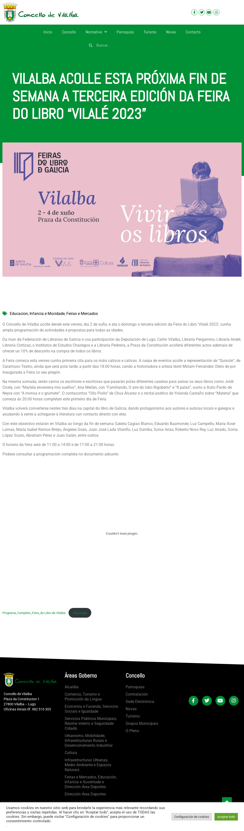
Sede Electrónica (140, 701)
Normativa (96, 32)
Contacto (193, 32)
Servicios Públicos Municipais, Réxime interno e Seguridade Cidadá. (91, 723)
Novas (171, 32)
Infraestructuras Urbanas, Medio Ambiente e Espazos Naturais (88, 765)
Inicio (47, 32)
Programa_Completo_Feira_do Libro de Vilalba (34, 613)
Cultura (71, 752)
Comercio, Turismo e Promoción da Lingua (83, 696)
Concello (69, 32)
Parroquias (125, 32)
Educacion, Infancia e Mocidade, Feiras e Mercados (54, 313)
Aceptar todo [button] (226, 817)
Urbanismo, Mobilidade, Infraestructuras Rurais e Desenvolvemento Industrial (88, 740)
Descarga (80, 613)
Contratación (137, 694)
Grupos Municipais (142, 723)
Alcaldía (72, 687)
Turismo (150, 32)
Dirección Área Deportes (85, 794)
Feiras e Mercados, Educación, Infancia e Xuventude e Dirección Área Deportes (91, 782)
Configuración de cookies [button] (191, 817)
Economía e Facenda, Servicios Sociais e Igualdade (91, 709)
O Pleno (132, 730)
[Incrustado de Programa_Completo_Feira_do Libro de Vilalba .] (122, 534)
